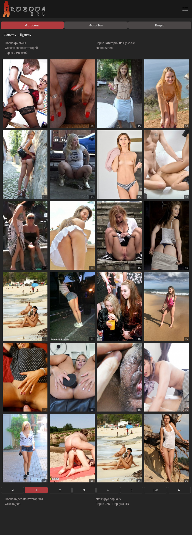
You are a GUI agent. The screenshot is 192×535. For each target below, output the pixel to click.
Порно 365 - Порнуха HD (112, 504)
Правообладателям (45, 525)
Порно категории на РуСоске (115, 43)
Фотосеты (8, 35)
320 (155, 490)
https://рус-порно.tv (108, 499)
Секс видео (13, 504)
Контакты (85, 525)
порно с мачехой (16, 53)
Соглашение (68, 525)
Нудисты (23, 35)
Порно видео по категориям (24, 499)
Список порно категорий (21, 48)
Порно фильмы (15, 43)
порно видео (104, 48)
